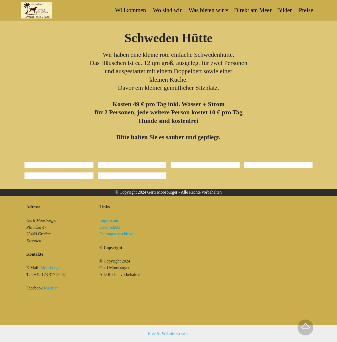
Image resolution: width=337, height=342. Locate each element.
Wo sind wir (168, 10)
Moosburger (51, 267)
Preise (306, 10)
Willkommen (131, 10)
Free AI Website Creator (168, 333)
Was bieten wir (206, 10)
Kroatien (51, 288)
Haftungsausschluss (116, 234)
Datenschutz (110, 227)
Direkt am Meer (253, 10)
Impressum (109, 220)
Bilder (285, 10)
